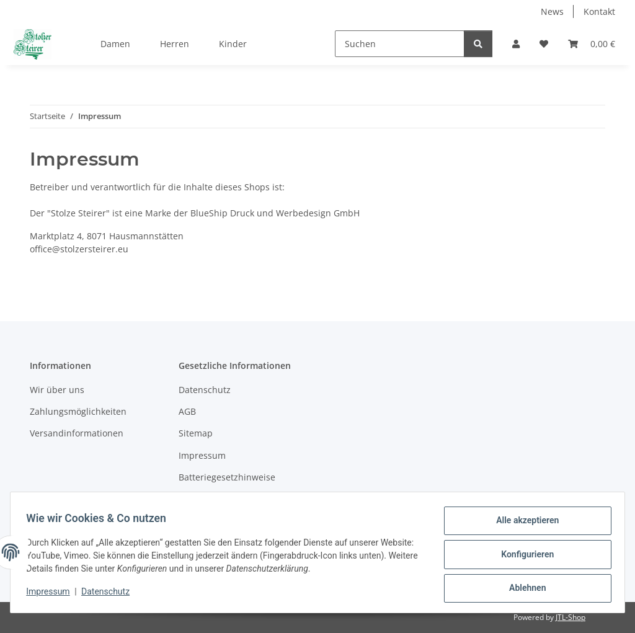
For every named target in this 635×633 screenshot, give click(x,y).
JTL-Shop (570, 617)
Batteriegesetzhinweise (227, 477)
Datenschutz (110, 595)
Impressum (52, 595)
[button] (516, 43)
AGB (187, 411)
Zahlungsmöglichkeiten (78, 411)
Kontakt (599, 11)
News (552, 11)
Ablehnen (523, 589)
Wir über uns (57, 390)
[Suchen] (399, 43)
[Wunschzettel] (544, 43)
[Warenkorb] (591, 43)
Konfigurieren (523, 557)
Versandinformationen (76, 433)
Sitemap (196, 433)
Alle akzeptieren (523, 524)
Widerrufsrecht (210, 499)
